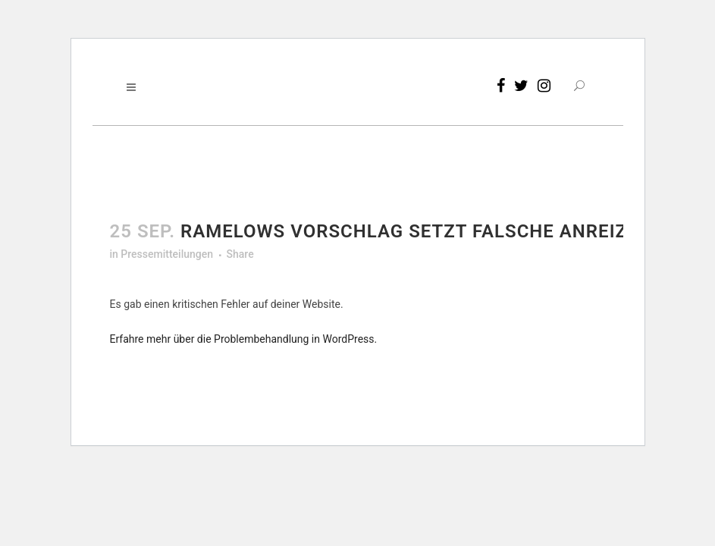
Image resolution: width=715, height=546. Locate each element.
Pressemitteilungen (167, 254)
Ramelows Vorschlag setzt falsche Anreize (409, 231)
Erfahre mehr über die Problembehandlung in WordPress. (244, 339)
